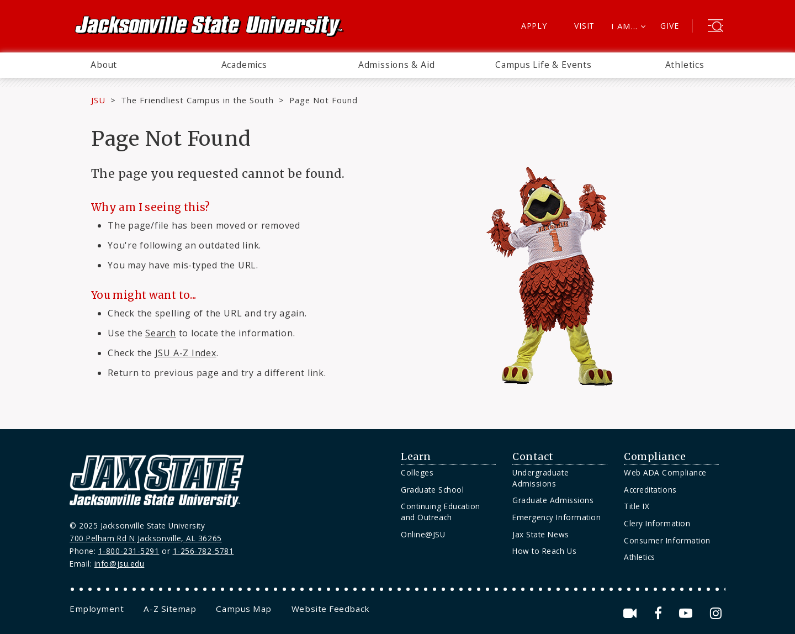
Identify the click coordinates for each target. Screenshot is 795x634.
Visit (584, 25)
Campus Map (243, 608)
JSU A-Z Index (185, 353)
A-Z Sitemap (170, 608)
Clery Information (657, 523)
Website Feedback (331, 608)
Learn (416, 457)
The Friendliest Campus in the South (197, 99)
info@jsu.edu (119, 563)
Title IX (636, 506)
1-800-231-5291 (129, 551)
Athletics (684, 65)
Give (669, 25)
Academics (244, 65)
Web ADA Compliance (665, 472)
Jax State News (540, 534)
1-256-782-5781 (203, 551)
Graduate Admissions (552, 500)
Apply (534, 25)
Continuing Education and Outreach (440, 511)
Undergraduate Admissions (540, 478)
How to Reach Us (544, 551)
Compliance (655, 457)
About (104, 65)
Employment (97, 608)
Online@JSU (423, 534)
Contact (533, 457)
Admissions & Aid (396, 65)
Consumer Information (667, 540)
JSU (98, 99)
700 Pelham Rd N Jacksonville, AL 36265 (146, 538)
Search (160, 333)
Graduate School (432, 489)
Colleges (417, 472)
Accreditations (650, 489)
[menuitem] (104, 65)
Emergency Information (556, 517)
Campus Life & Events (543, 65)
